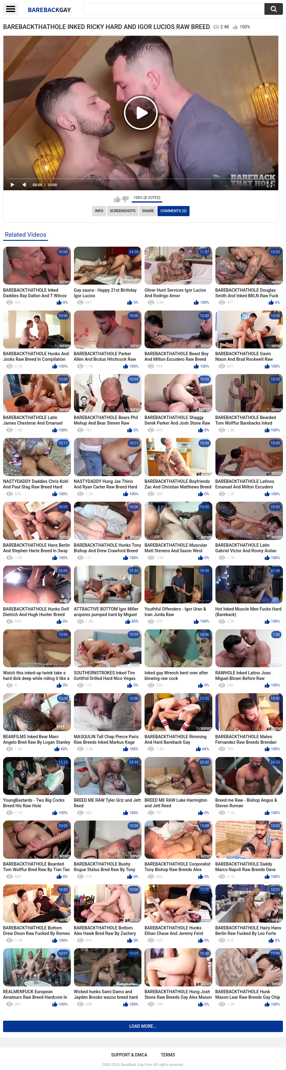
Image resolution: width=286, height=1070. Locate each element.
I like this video (117, 199)
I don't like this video (125, 199)
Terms (168, 1054)
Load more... (143, 1026)
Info (99, 211)
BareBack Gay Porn (136, 1065)
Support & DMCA (129, 1054)
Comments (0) (174, 211)
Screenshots (123, 211)
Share (148, 211)
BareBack (49, 9)
